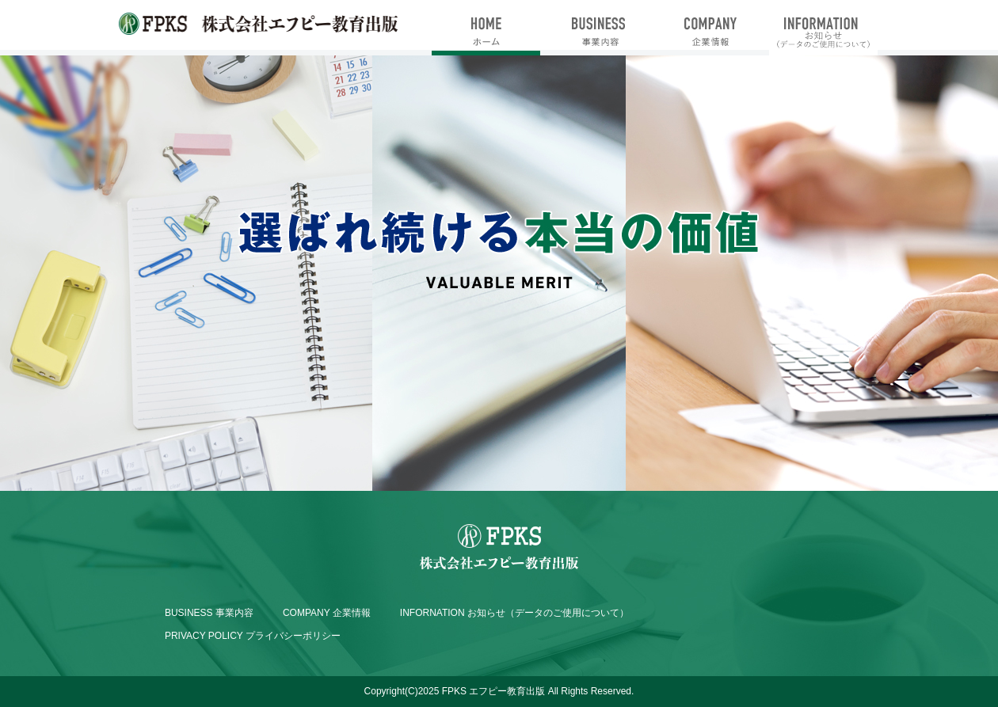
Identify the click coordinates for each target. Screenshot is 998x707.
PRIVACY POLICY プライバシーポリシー (253, 635)
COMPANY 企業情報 (327, 612)
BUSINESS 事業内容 (209, 612)
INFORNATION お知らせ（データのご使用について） (514, 612)
